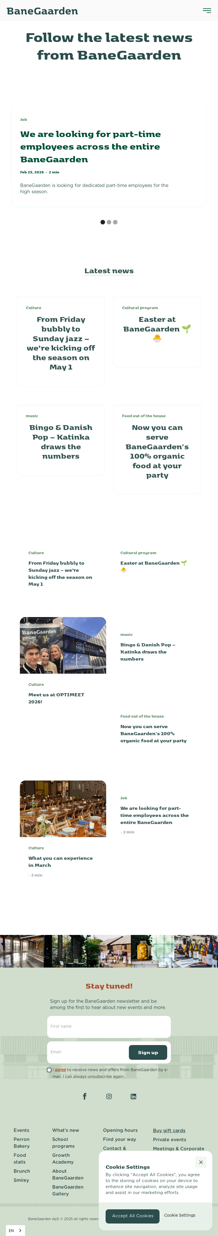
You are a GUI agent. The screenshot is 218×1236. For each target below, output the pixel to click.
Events (21, 1130)
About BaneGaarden (67, 1174)
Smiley (21, 1180)
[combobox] (15, 1230)
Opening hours (120, 1130)
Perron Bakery (22, 1143)
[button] (102, 222)
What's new (65, 1130)
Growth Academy (63, 1158)
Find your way (119, 1139)
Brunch (22, 1171)
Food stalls (20, 1158)
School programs (63, 1143)
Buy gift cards (169, 1130)
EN (11, 1230)
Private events (169, 1140)
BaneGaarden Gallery (67, 1190)
